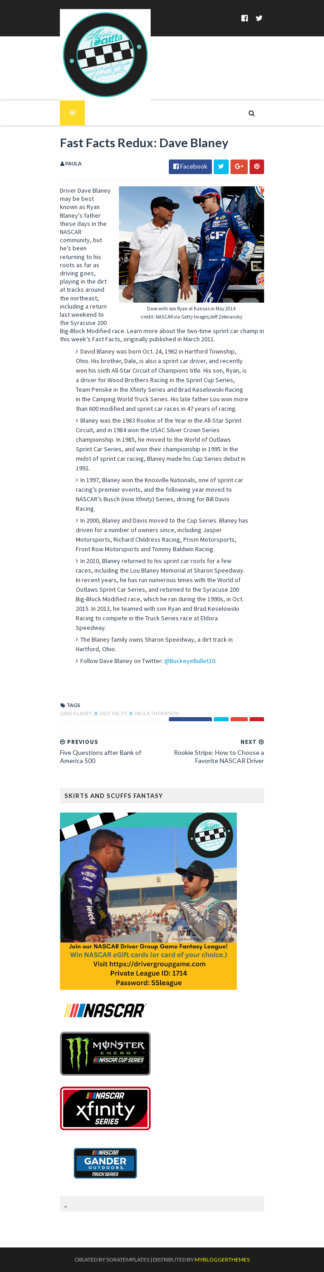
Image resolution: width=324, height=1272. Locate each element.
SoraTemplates (127, 1259)
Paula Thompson (157, 713)
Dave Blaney (76, 713)
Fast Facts (114, 713)
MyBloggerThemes (222, 1259)
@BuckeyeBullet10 (189, 661)
